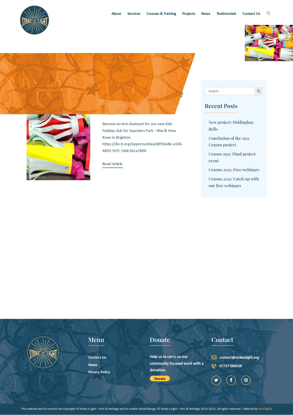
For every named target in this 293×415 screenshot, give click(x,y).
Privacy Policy (99, 372)
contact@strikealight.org (239, 358)
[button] (268, 13)
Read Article (112, 163)
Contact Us (97, 358)
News (92, 365)
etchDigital (265, 409)
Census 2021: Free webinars (234, 169)
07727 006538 (230, 366)
